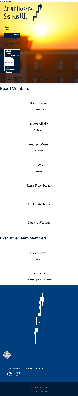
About (7, 29)
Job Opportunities (12, 43)
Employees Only (14, 56)
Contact (7, 45)
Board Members (10, 39)
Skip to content (5, 1)
